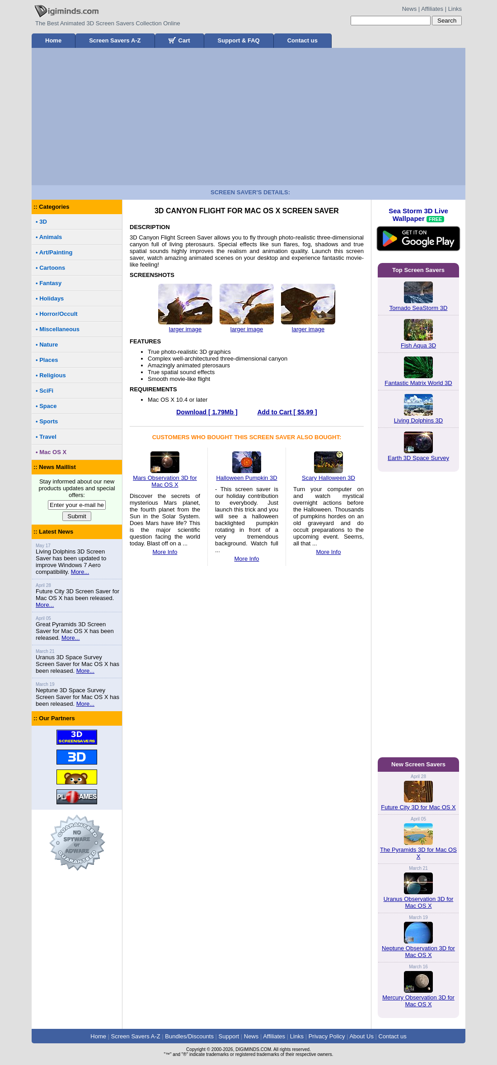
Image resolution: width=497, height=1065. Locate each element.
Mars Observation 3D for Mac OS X (165, 478)
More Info (165, 552)
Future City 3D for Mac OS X (418, 807)
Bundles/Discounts (189, 1036)
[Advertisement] (248, 116)
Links (455, 8)
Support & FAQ (239, 40)
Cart (179, 40)
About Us (361, 1036)
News (409, 8)
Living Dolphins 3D (418, 420)
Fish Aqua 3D (418, 345)
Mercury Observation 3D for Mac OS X (418, 1001)
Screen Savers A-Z (115, 40)
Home (53, 40)
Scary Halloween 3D (328, 474)
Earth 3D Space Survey (418, 458)
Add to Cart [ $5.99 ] (287, 412)
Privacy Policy (327, 1036)
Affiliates (432, 8)
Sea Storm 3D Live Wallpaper (418, 235)
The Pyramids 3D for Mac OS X (418, 853)
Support (229, 1036)
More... (80, 571)
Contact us (302, 40)
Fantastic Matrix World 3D (418, 383)
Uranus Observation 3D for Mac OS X (419, 902)
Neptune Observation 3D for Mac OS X (418, 951)
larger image (185, 329)
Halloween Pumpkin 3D (246, 474)
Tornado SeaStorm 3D (418, 308)
